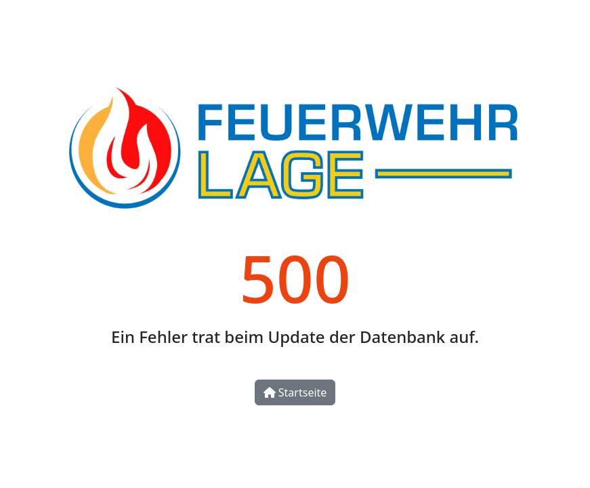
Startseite (295, 392)
